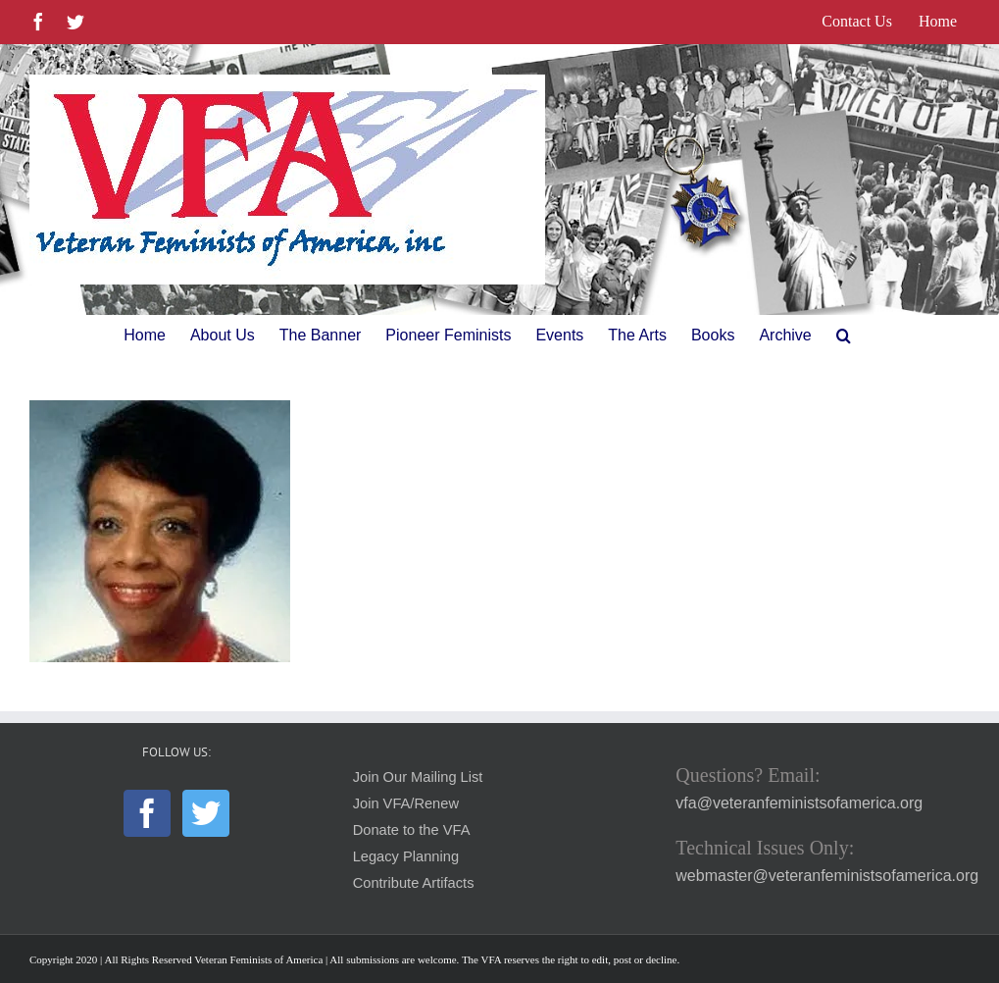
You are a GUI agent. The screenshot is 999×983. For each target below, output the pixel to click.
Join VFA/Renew (406, 803)
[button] (843, 335)
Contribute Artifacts (414, 883)
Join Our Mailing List (418, 777)
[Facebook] (147, 813)
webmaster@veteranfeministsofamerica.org (826, 875)
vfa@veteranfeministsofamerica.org (799, 803)
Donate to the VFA (412, 830)
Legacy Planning (406, 856)
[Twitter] (205, 813)
